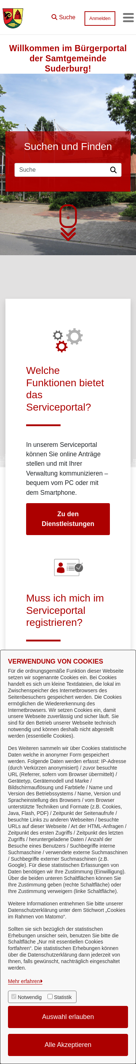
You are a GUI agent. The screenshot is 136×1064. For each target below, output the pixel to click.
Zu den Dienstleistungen (68, 518)
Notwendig (30, 997)
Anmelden (100, 18)
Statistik (63, 997)
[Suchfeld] (61, 170)
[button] (63, 15)
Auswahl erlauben (68, 1016)
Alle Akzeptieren (68, 1044)
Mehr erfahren (24, 981)
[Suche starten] (114, 170)
